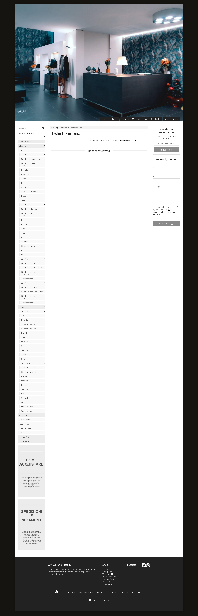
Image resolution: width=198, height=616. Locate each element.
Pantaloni (25, 170)
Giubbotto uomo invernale (28, 164)
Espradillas (25, 376)
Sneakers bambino (29, 411)
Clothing (54, 128)
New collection (25, 141)
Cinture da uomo (27, 428)
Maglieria (25, 174)
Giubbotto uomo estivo (31, 159)
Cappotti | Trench (28, 191)
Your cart (128, 119)
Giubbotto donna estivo (31, 209)
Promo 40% (24, 441)
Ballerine (25, 320)
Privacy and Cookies (111, 576)
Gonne (24, 228)
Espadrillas (25, 333)
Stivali (23, 346)
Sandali (24, 337)
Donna (23, 200)
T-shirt (24, 178)
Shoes (21, 307)
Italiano (105, 600)
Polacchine (26, 385)
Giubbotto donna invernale (28, 214)
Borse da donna (26, 419)
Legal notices (108, 579)
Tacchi (24, 354)
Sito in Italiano (171, 119)
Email (155, 177)
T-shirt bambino (27, 278)
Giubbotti (25, 154)
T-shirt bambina (75, 128)
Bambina (63, 128)
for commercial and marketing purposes (164, 211)
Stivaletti (25, 393)
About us (142, 119)
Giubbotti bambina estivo (32, 291)
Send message (166, 223)
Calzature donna (27, 311)
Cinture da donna (27, 424)
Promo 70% (24, 437)
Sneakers (25, 350)
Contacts (155, 119)
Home (105, 119)
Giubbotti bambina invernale (29, 297)
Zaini (22, 432)
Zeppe (24, 359)
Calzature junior (26, 402)
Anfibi (23, 315)
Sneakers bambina (29, 406)
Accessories (24, 415)
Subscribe (166, 149)
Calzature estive (28, 324)
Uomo (22, 150)
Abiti (23, 250)
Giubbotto (25, 204)
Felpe (23, 254)
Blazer (24, 196)
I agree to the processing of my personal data (165, 210)
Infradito (25, 341)
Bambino (24, 259)
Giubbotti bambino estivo (32, 267)
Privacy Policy (108, 584)
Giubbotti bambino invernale (29, 273)
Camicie (24, 187)
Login (115, 119)
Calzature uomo (27, 363)
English (96, 600)
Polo (23, 183)
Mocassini (25, 380)
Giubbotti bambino (29, 263)
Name (155, 167)
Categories (107, 571)
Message (156, 186)
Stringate (25, 398)
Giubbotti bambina (29, 287)
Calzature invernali (29, 328)
